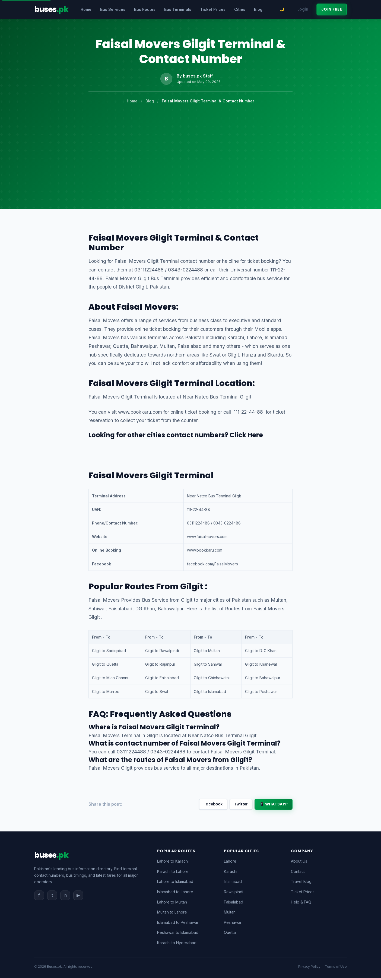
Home (86, 9)
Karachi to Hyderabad (176, 943)
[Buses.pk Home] (51, 855)
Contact (298, 871)
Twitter (239, 804)
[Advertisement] (190, 145)
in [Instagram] (65, 895)
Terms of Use (336, 967)
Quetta (230, 932)
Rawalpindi (233, 892)
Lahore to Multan (172, 902)
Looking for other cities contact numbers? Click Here (175, 434)
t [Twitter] (52, 895)
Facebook (210, 804)
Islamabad (233, 881)
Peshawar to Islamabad (177, 932)
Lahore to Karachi (173, 861)
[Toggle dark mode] (282, 9)
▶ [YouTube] (78, 895)
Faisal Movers (146, 307)
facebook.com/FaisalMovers (212, 564)
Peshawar (233, 922)
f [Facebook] (39, 895)
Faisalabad (233, 902)
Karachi (230, 871)
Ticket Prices (213, 9)
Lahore (230, 861)
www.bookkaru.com (140, 412)
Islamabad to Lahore (175, 892)
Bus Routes (144, 9)
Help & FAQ (301, 902)
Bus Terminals (177, 9)
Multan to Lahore (172, 912)
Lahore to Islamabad (175, 881)
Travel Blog (301, 881)
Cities (239, 9)
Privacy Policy (309, 967)
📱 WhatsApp (273, 804)
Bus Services (112, 9)
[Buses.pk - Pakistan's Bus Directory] (51, 9)
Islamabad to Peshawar (177, 922)
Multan (230, 912)
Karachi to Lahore (173, 871)
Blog (258, 9)
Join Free (331, 9)
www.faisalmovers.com (207, 536)
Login (302, 9)
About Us (299, 861)
